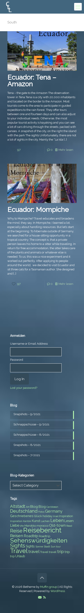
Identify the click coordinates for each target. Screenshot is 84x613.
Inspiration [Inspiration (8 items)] (66, 516)
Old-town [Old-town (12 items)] (57, 525)
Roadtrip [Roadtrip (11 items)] (31, 536)
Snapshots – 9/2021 (26, 414)
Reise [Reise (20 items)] (16, 531)
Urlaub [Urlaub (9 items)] (20, 556)
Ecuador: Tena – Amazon (31, 80)
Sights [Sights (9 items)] (30, 546)
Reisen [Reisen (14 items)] (16, 535)
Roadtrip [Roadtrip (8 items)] (44, 536)
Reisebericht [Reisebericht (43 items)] (42, 530)
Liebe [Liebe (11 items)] (14, 525)
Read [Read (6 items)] (69, 525)
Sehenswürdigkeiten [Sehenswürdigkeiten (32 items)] (38, 540)
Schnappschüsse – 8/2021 (31, 434)
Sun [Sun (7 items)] (53, 546)
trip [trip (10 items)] (67, 552)
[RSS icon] (44, 597)
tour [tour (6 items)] (58, 546)
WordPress (57, 591)
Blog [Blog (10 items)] (34, 507)
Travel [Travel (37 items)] (19, 551)
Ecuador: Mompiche (38, 209)
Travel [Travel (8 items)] (44, 552)
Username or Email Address (29, 343)
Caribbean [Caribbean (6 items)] (52, 506)
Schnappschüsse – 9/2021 (31, 424)
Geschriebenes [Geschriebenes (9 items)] (21, 516)
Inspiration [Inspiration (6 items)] (16, 521)
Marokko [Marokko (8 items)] (30, 525)
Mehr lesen (65, 149)
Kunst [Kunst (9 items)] (36, 521)
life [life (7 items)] (22, 525)
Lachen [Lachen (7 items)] (45, 521)
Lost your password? (23, 387)
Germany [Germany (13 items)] (53, 511)
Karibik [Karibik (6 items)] (27, 521)
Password (16, 359)
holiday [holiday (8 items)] (47, 516)
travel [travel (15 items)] (33, 551)
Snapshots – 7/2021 (26, 455)
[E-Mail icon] (39, 597)
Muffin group (48, 586)
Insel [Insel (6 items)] (55, 516)
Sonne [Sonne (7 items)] (39, 546)
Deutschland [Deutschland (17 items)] (24, 511)
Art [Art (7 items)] (28, 506)
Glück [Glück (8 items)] (38, 516)
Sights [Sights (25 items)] (17, 546)
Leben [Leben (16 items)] (57, 520)
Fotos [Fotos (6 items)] (41, 511)
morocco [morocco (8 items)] (42, 525)
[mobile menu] (78, 6)
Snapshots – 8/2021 (27, 445)
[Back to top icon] (42, 577)
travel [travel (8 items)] (52, 552)
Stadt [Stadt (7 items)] (47, 546)
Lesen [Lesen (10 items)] (69, 521)
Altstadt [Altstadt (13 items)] (17, 506)
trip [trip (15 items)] (60, 551)
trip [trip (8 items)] (12, 556)
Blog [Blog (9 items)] (42, 506)
